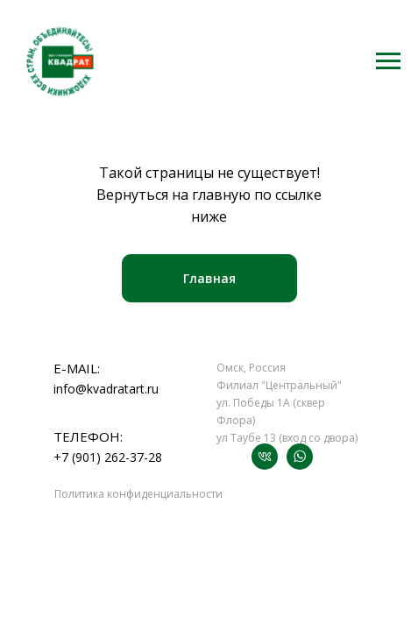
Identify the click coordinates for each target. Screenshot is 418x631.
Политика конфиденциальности (138, 493)
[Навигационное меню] (388, 61)
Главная (209, 278)
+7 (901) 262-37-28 (107, 457)
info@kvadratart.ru (106, 388)
